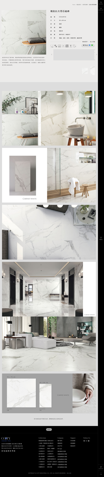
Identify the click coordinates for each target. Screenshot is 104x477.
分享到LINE (92, 45)
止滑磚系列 (50, 454)
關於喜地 (60, 440)
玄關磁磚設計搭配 (62, 462)
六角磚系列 (42, 461)
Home (74, 4)
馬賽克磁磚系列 (51, 459)
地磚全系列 (50, 451)
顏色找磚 (49, 467)
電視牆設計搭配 (62, 451)
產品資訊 (79, 4)
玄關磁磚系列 (51, 456)
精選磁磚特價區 (43, 440)
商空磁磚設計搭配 (62, 467)
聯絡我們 (72, 446)
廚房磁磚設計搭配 (62, 459)
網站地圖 (69, 473)
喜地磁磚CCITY (6, 6)
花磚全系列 (50, 440)
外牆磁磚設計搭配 (62, 464)
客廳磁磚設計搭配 (62, 454)
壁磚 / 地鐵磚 (51, 448)
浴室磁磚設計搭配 (62, 456)
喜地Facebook (84, 441)
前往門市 (60, 446)
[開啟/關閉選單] (101, 238)
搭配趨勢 (72, 443)
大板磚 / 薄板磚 (43, 443)
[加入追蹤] (43, 52)
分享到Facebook (89, 45)
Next (96, 54)
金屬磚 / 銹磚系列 (52, 464)
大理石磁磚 (85, 4)
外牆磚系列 (50, 446)
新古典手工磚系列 (52, 461)
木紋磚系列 (42, 451)
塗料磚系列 (42, 454)
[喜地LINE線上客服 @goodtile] (92, 42)
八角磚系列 (42, 464)
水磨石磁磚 (42, 459)
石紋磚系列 (42, 448)
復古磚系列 (50, 443)
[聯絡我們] (101, 467)
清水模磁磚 (42, 456)
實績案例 (60, 443)
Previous (51, 54)
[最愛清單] (101, 9)
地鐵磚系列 (42, 467)
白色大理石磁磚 (92, 4)
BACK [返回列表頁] (49, 429)
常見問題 (72, 440)
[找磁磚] (101, 3)
